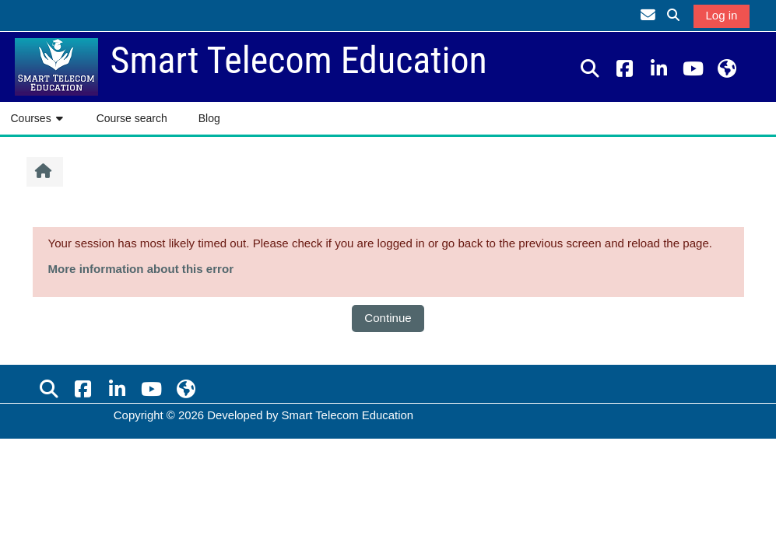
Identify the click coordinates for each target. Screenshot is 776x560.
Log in (721, 15)
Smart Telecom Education (348, 415)
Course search (132, 118)
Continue (387, 317)
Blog (209, 118)
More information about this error (141, 268)
